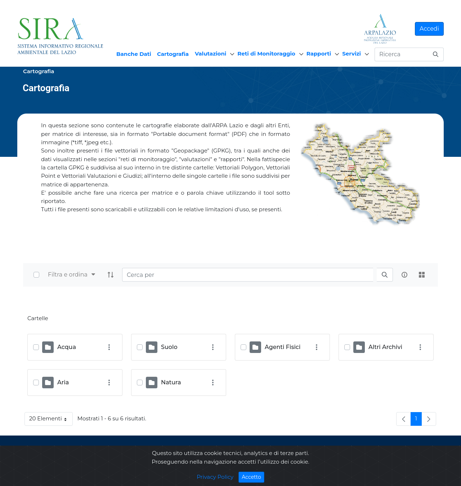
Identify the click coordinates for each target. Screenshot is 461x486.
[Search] (247, 275)
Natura (171, 382)
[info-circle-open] (404, 274)
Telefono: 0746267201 (292, 460)
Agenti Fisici (282, 347)
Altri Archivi (385, 347)
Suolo (169, 347)
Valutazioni (210, 53)
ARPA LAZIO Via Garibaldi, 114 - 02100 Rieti (316, 452)
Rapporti (318, 53)
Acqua (66, 347)
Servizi (351, 53)
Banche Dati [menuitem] (133, 53)
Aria (63, 382)
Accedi (429, 28)
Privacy (94, 456)
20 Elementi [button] (51, 420)
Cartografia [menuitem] (173, 53)
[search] (385, 275)
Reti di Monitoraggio (266, 53)
